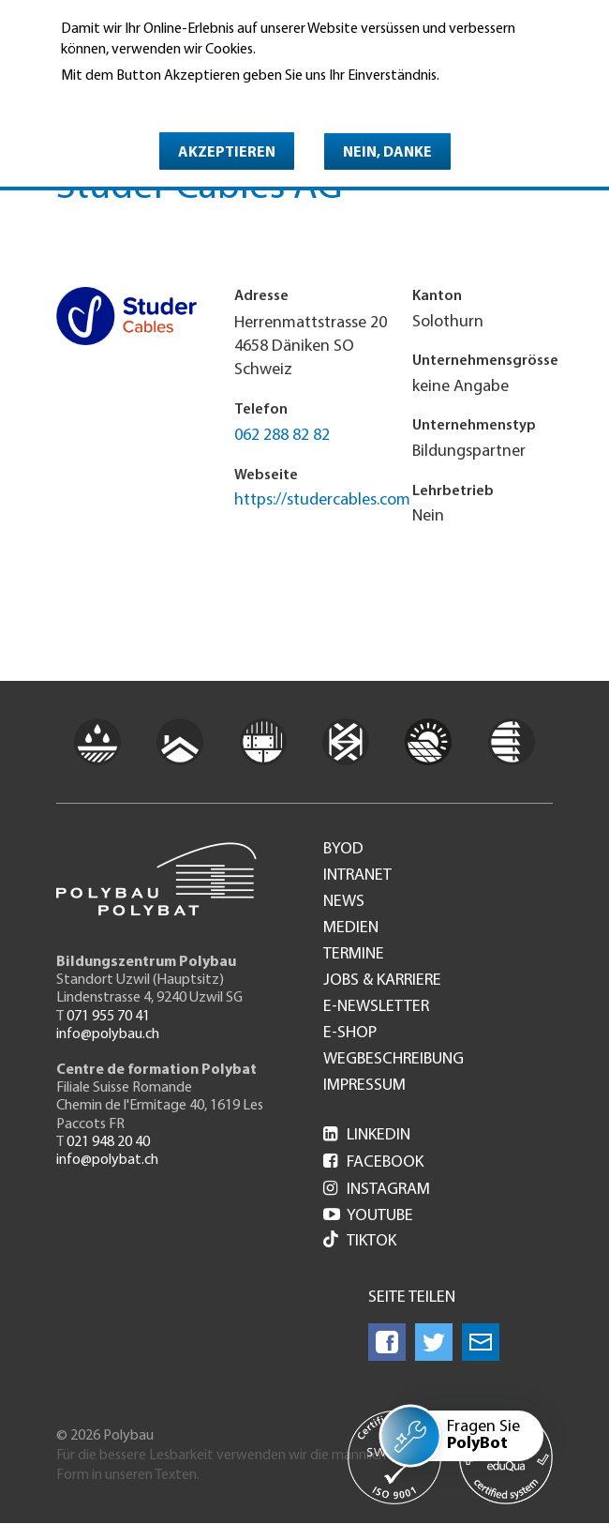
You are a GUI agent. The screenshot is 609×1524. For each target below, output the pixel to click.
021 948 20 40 (108, 1142)
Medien (351, 928)
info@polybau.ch (107, 1034)
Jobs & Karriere (382, 981)
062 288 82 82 (282, 436)
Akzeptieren (226, 152)
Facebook (373, 1162)
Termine (353, 954)
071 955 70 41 (108, 1016)
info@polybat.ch (107, 1160)
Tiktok (359, 1241)
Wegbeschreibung (393, 1059)
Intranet (357, 876)
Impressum (364, 1086)
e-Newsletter (376, 1007)
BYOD (343, 849)
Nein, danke (387, 152)
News (343, 902)
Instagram (376, 1190)
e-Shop (350, 1033)
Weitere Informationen (142, 102)
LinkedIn (366, 1135)
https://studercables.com (322, 500)
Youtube (368, 1216)
